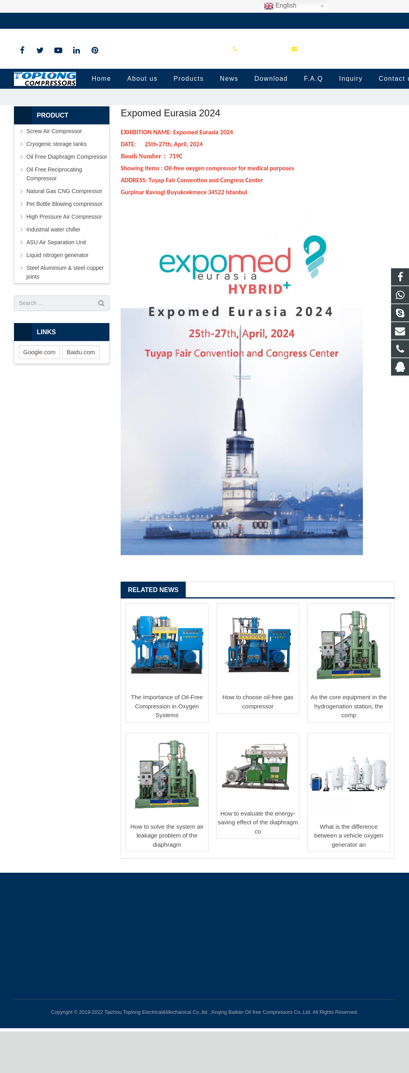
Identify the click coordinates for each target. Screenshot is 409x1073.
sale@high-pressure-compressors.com (128, 21)
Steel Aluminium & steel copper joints (65, 313)
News (204, 109)
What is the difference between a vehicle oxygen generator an (348, 876)
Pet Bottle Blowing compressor (64, 245)
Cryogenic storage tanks (56, 185)
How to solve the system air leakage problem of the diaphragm (166, 876)
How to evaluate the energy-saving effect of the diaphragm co (258, 863)
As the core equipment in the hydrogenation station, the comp (349, 747)
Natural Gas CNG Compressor (64, 232)
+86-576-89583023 (44, 21)
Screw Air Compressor (54, 172)
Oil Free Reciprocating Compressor (54, 215)
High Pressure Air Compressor (64, 258)
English (280, 6)
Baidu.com (81, 393)
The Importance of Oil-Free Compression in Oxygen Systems (167, 747)
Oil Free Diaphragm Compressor (66, 198)
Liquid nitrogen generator (57, 296)
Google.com (39, 393)
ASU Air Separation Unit (56, 283)
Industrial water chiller (53, 270)
